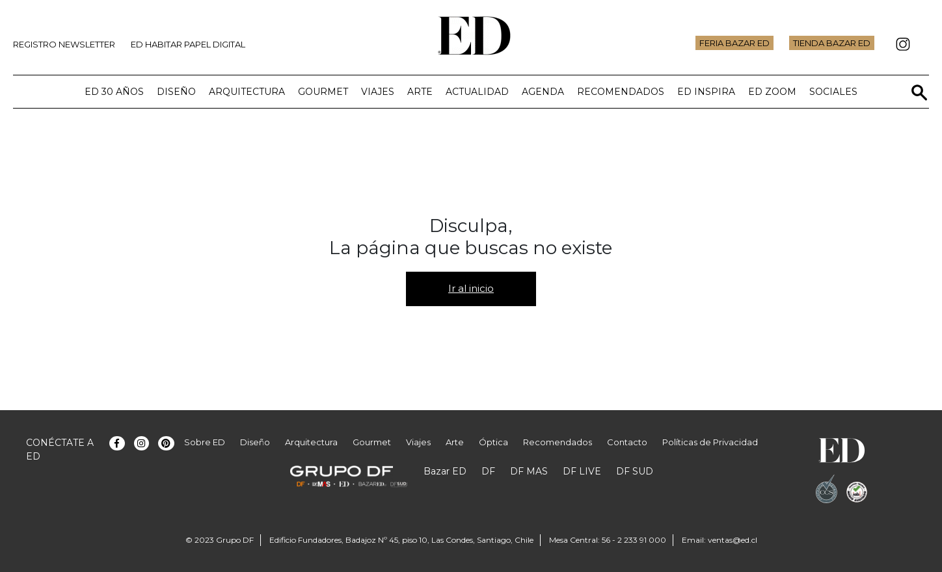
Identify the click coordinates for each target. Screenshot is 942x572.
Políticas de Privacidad (710, 442)
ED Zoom (772, 92)
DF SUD (634, 471)
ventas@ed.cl (732, 540)
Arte (420, 92)
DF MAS (529, 471)
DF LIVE (582, 471)
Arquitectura (247, 92)
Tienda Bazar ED (831, 43)
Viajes (377, 92)
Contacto (627, 442)
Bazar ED (445, 471)
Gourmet (323, 92)
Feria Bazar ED (734, 43)
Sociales (833, 92)
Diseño (176, 92)
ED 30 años (114, 92)
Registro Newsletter (64, 44)
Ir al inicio (471, 288)
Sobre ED (204, 442)
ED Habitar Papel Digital (188, 44)
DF (488, 471)
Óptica (493, 442)
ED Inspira (706, 92)
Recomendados (620, 92)
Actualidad (477, 92)
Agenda (543, 92)
